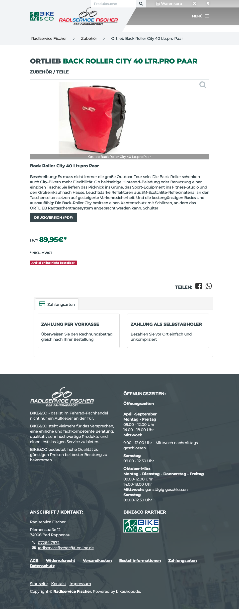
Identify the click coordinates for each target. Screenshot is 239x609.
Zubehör (89, 38)
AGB (34, 560)
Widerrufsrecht (60, 560)
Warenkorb (169, 3)
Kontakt (58, 583)
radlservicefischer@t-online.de (66, 547)
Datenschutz (42, 565)
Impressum (80, 583)
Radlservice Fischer (49, 38)
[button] (200, 16)
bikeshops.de (128, 591)
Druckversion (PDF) (53, 217)
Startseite (39, 583)
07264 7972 (49, 542)
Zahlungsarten (57, 304)
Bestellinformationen (140, 560)
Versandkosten (97, 560)
